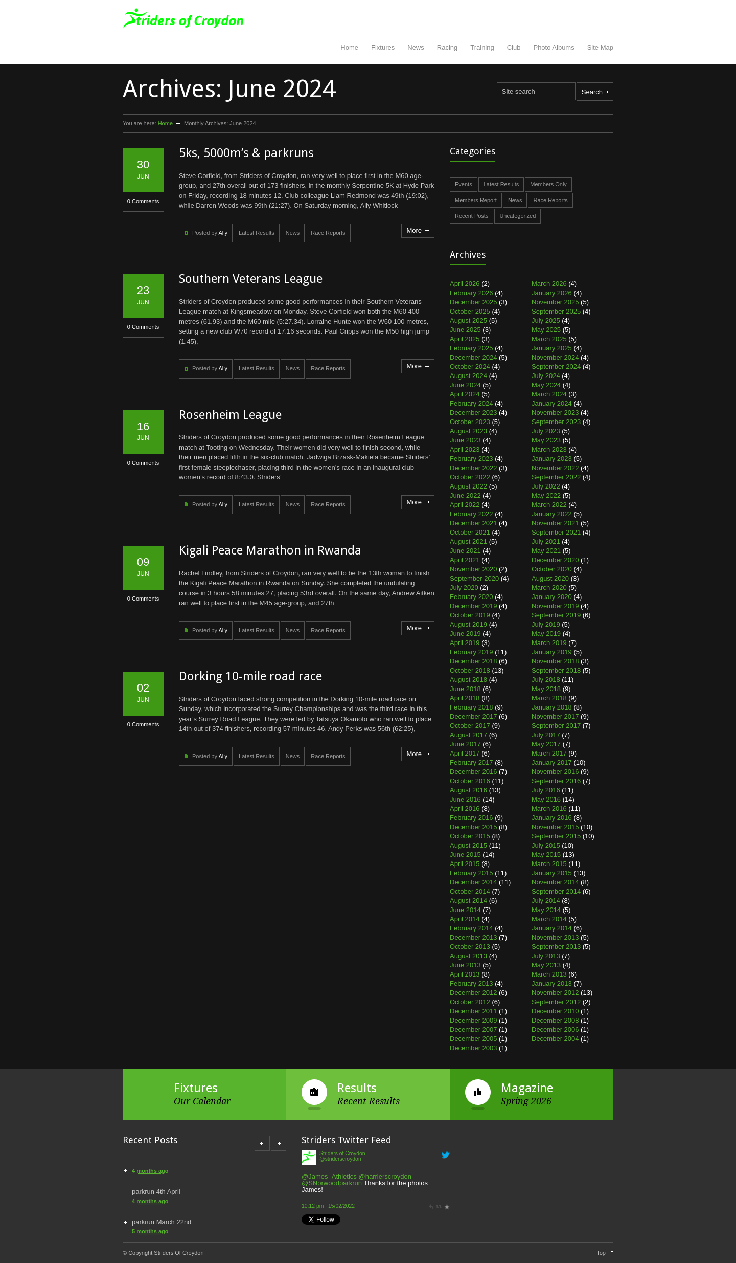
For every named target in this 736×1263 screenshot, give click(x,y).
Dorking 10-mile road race (250, 676)
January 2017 (552, 762)
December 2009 (473, 1020)
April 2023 (465, 449)
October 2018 (470, 670)
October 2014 (470, 891)
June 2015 (465, 854)
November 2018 (555, 661)
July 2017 (546, 735)
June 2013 (465, 965)
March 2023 (549, 449)
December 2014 (473, 882)
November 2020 (473, 569)
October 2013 (470, 946)
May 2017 (546, 744)
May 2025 (546, 330)
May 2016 (546, 799)
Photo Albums (553, 47)
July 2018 (546, 679)
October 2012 (470, 1002)
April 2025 (465, 339)
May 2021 (546, 551)
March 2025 (549, 339)
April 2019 (465, 643)
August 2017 (468, 735)
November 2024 (555, 357)
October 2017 (470, 725)
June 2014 (465, 910)
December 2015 (473, 827)
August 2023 (468, 431)
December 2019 (473, 606)
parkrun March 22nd (161, 1222)
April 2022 (465, 504)
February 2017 (471, 762)
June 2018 (465, 689)
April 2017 (465, 753)
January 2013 (552, 983)
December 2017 (473, 716)
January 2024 (552, 403)
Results (357, 1088)
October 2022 (470, 477)
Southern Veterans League (251, 279)
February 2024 (471, 403)
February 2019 (471, 652)
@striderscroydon (340, 1159)
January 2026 (552, 293)
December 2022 (473, 468)
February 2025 (471, 348)
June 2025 (465, 330)
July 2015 (546, 845)
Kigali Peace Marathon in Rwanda (270, 550)
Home (349, 47)
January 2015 (552, 873)
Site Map (600, 47)
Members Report (476, 200)
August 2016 (468, 790)
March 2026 (549, 283)
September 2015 (556, 836)
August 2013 (468, 956)
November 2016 (555, 771)
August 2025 (468, 320)
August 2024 (468, 376)
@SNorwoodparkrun (332, 1183)
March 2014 (549, 919)
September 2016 (556, 781)
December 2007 (473, 1029)
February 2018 (471, 707)
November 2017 (555, 716)
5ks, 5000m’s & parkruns (246, 153)
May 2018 (546, 689)
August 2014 (468, 900)
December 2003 (473, 1048)
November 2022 (555, 468)
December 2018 (473, 661)
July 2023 (546, 431)
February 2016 (471, 818)
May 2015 (546, 854)
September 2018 (556, 670)
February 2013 (471, 983)
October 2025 (470, 311)
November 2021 (555, 523)
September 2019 (556, 615)
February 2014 (471, 928)
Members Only (548, 184)
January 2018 (552, 707)
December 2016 (473, 771)
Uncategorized (517, 216)
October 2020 (552, 569)
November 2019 (555, 606)
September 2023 (556, 422)
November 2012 (555, 992)
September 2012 (556, 1002)
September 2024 (556, 366)
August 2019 (468, 624)
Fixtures (383, 47)
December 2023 (473, 412)
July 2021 (546, 541)
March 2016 (549, 808)
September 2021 (556, 532)
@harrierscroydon (384, 1176)
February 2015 (471, 873)
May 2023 (546, 440)
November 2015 (555, 827)
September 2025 (556, 311)
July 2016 (546, 790)
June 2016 (465, 799)
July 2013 (546, 956)
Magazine (527, 1088)
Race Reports (328, 233)
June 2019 (465, 633)
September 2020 (474, 578)
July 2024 (546, 376)
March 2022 (549, 504)
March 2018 (549, 698)
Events (463, 184)
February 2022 (471, 514)
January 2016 (552, 818)
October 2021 (470, 532)
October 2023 (470, 422)
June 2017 (465, 744)
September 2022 (556, 477)
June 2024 (465, 385)
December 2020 (555, 560)
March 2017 (549, 753)
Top (601, 1253)
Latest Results (256, 233)
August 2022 (468, 486)
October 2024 (470, 366)
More (414, 230)
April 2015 (465, 864)
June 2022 (465, 495)
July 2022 (546, 486)
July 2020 (464, 587)
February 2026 (471, 293)
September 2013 (556, 946)
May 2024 (546, 385)
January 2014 (552, 928)
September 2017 (556, 725)
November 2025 (555, 302)
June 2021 (465, 551)
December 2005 (473, 1039)
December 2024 (473, 357)
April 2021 (465, 560)
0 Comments (143, 201)
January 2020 (552, 597)
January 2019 (552, 652)
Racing (447, 47)
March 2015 (549, 864)
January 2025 (552, 348)
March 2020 (549, 587)
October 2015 (470, 836)
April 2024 (465, 394)
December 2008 (555, 1020)
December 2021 (473, 523)
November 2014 (555, 882)
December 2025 (473, 302)
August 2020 (550, 578)
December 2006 (555, 1029)
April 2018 (465, 698)
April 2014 (465, 919)
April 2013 (465, 974)
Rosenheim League (230, 415)
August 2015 (468, 845)
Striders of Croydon (342, 1153)
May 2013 (546, 965)
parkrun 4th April (156, 1191)
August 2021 (468, 541)
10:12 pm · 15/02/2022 (328, 1206)
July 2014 (546, 900)
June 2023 (465, 440)
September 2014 (556, 891)
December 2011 (473, 1011)
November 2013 (555, 937)
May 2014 (546, 910)
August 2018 (468, 679)
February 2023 (471, 458)
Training (482, 47)
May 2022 (546, 495)
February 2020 (471, 597)
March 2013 (549, 974)
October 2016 (470, 781)
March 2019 (549, 643)
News (415, 47)
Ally (222, 233)
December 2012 (473, 992)
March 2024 (549, 394)
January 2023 (552, 458)
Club (514, 47)
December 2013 (473, 937)
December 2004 (555, 1039)
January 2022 (552, 514)
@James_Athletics (329, 1176)
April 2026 (465, 283)
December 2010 (555, 1011)
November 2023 (555, 412)
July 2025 (546, 320)
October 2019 (470, 615)
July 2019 (546, 624)
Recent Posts (471, 216)
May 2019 (546, 633)
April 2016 (465, 808)
